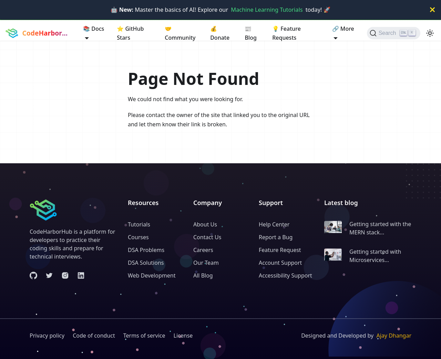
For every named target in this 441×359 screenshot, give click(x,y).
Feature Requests (286, 32)
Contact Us (207, 237)
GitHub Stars (130, 32)
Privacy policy (47, 335)
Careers (203, 250)
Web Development (151, 275)
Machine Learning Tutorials (266, 9)
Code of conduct (94, 335)
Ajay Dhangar (393, 335)
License (183, 335)
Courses (138, 237)
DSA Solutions (146, 262)
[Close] (432, 9)
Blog (250, 32)
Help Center (274, 224)
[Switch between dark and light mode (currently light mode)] (429, 33)
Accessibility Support (285, 275)
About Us (205, 224)
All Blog (203, 275)
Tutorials (139, 224)
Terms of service (144, 335)
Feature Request (280, 250)
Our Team (206, 262)
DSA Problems (146, 250)
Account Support (280, 262)
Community (180, 32)
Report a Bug (276, 237)
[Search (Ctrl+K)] (393, 33)
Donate (219, 32)
